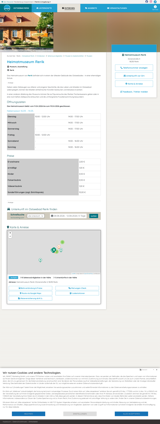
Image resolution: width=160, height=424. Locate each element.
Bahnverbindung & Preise (30, 288)
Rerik (43, 2)
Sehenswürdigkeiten (55, 56)
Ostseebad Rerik (28, 56)
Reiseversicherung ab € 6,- (30, 298)
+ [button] (10, 233)
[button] (22, 7)
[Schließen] (156, 369)
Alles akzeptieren (131, 414)
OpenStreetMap (88, 273)
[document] (80, 391)
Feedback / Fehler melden (134, 91)
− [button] (10, 236)
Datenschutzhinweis (20, 422)
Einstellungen (80, 414)
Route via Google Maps (30, 293)
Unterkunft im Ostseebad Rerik (34, 209)
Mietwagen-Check (77, 288)
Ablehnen (28, 414)
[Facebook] (146, 2)
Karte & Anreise (134, 83)
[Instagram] (151, 2)
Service (155, 8)
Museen (89, 56)
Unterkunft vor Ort (134, 75)
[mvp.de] (155, 2)
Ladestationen (77, 293)
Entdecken (41, 56)
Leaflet (74, 273)
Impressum (7, 422)
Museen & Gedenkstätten (74, 56)
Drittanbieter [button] (33, 422)
